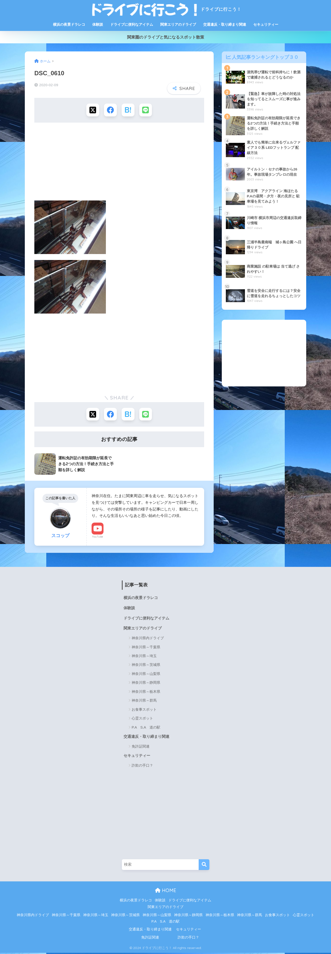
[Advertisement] (119, 163)
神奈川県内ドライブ (148, 639)
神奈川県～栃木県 (146, 692)
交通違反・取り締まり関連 (224, 24)
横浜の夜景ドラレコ (69, 24)
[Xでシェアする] (92, 110)
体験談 (97, 24)
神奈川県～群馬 (144, 701)
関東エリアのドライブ (178, 24)
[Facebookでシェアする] (110, 110)
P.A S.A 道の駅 (146, 728)
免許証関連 (141, 747)
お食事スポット (144, 710)
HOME (165, 891)
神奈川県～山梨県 (146, 675)
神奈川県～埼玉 (144, 657)
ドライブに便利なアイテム (131, 24)
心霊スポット (142, 719)
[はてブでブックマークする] (128, 110)
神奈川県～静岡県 (146, 684)
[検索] (204, 865)
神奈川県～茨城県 (146, 666)
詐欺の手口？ (142, 766)
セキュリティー (265, 24)
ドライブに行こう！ (165, 9)
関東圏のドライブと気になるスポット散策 (165, 37)
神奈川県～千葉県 (146, 648)
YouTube (97, 537)
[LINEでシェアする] (146, 110)
